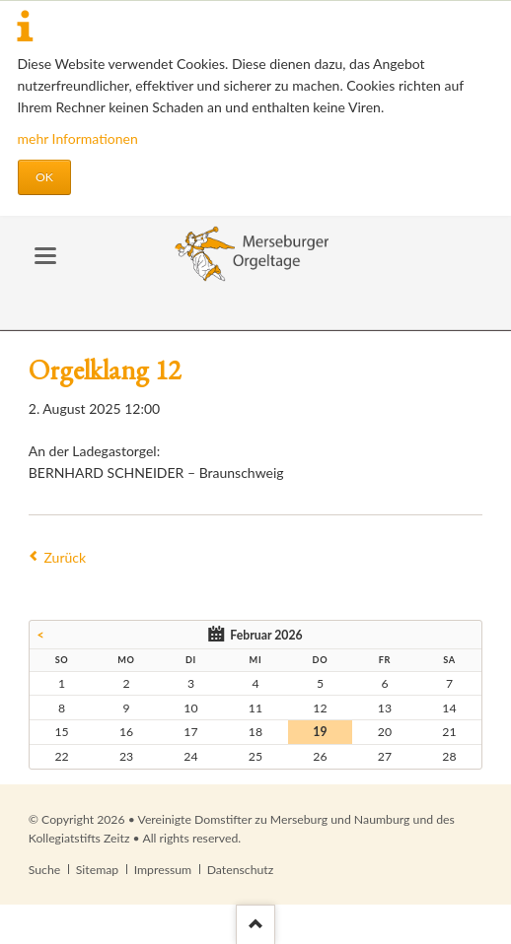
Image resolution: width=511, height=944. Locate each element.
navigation (45, 255)
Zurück (65, 557)
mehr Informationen (78, 138)
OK (44, 176)
